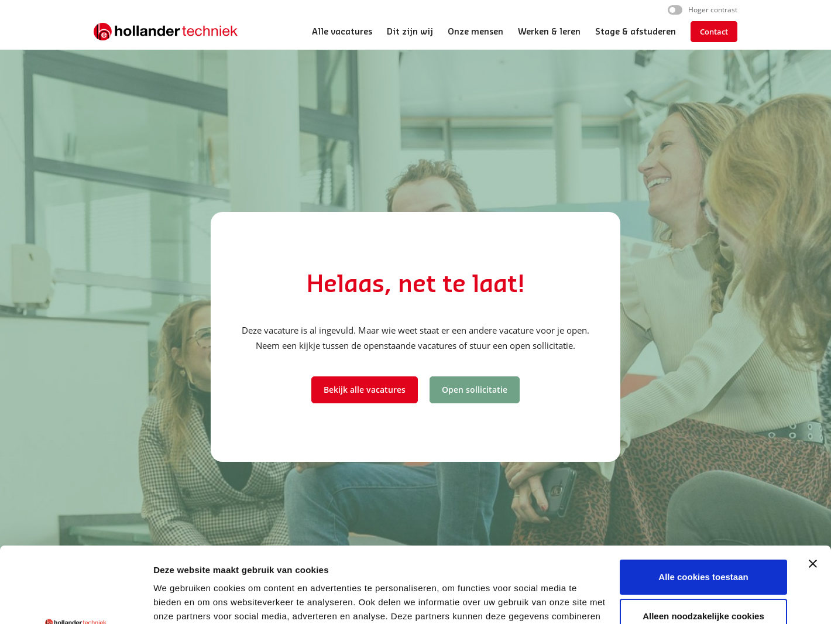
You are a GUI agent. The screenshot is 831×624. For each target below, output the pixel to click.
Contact (714, 31)
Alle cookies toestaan (703, 501)
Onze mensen (475, 32)
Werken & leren (549, 32)
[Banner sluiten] (813, 488)
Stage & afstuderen (635, 32)
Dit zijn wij (410, 32)
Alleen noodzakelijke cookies (703, 541)
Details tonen (181, 601)
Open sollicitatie (474, 389)
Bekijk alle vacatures (365, 389)
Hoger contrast (712, 10)
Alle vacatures (342, 32)
